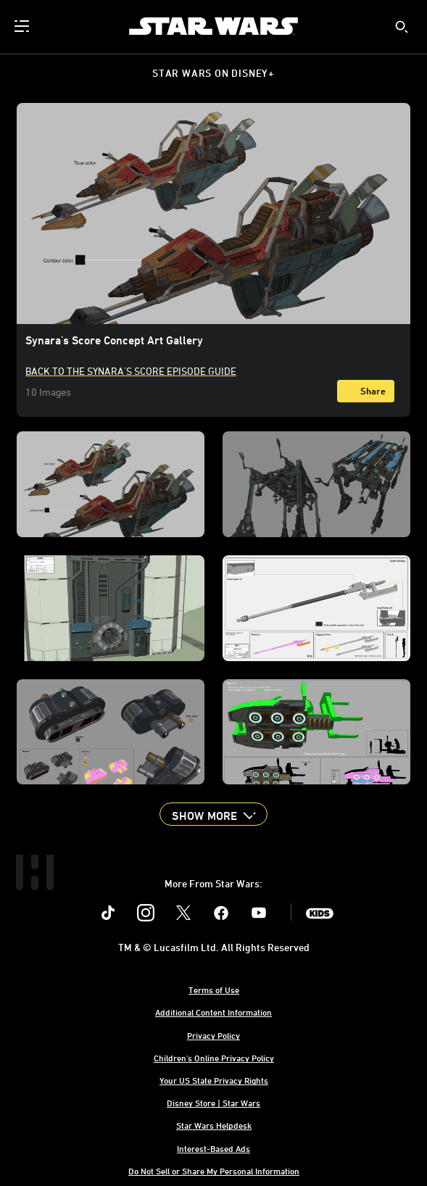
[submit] (401, 26)
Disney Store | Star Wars (213, 1103)
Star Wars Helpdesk (214, 1125)
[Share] (365, 391)
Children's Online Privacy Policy (214, 1058)
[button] (213, 814)
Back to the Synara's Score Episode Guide (130, 371)
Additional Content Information (213, 1012)
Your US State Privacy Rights (213, 1080)
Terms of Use (213, 989)
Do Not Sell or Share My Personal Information (213, 1171)
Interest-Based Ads (213, 1148)
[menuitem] (23, 26)
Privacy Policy (213, 1035)
